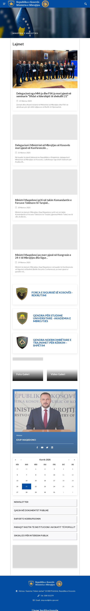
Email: (47, 600)
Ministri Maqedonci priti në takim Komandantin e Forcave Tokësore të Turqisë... (43, 201)
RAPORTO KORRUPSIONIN (27, 519)
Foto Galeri (22, 374)
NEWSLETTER (21, 502)
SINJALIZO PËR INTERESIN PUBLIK (31, 535)
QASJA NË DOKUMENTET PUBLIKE (31, 510)
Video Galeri (58, 374)
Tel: (47, 595)
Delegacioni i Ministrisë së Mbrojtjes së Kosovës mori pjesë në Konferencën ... (42, 147)
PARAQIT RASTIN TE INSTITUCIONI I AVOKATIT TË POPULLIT (44, 527)
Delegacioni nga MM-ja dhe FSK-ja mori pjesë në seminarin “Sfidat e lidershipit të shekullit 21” (43, 95)
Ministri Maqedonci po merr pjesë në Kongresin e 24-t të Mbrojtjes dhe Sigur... (43, 256)
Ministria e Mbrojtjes (25, 33)
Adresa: (47, 591)
